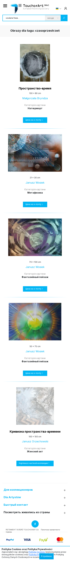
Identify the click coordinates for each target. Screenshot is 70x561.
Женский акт (35, 451)
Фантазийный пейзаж (35, 277)
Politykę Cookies (37, 552)
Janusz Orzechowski (35, 441)
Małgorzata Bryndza (35, 98)
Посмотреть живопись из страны (27, 512)
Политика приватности (50, 530)
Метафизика (35, 192)
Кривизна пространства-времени (35, 431)
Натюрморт (35, 108)
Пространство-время (35, 88)
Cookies (9, 532)
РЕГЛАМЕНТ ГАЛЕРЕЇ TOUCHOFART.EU (22, 530)
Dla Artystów (12, 497)
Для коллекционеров (18, 489)
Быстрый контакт (16, 504)
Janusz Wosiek (35, 182)
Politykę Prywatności (39, 554)
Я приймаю (46, 556)
